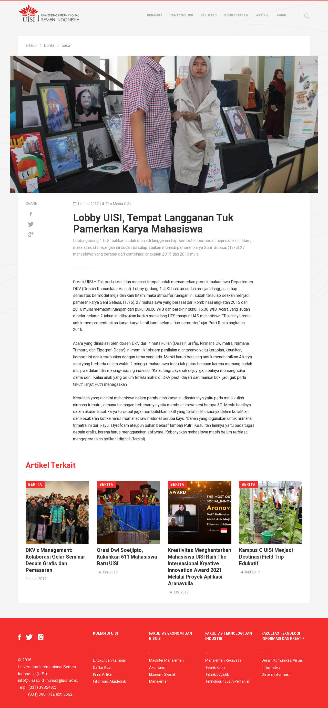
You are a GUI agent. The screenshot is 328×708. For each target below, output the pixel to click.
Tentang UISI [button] (181, 15)
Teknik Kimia (215, 667)
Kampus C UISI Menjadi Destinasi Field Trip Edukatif (266, 557)
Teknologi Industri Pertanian (227, 681)
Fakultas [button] (209, 15)
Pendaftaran (236, 15)
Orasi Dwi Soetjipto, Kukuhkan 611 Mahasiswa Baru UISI (127, 557)
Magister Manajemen (166, 660)
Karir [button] (281, 15)
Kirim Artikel (102, 674)
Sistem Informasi (276, 674)
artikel (31, 45)
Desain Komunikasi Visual (282, 660)
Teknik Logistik (217, 674)
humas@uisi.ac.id (62, 680)
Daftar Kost (102, 667)
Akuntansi (157, 667)
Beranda (154, 15)
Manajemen (159, 681)
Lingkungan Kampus (109, 660)
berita (49, 45)
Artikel (262, 15)
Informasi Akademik (109, 681)
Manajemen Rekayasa (223, 660)
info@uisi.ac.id (31, 680)
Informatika (271, 667)
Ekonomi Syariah (162, 674)
